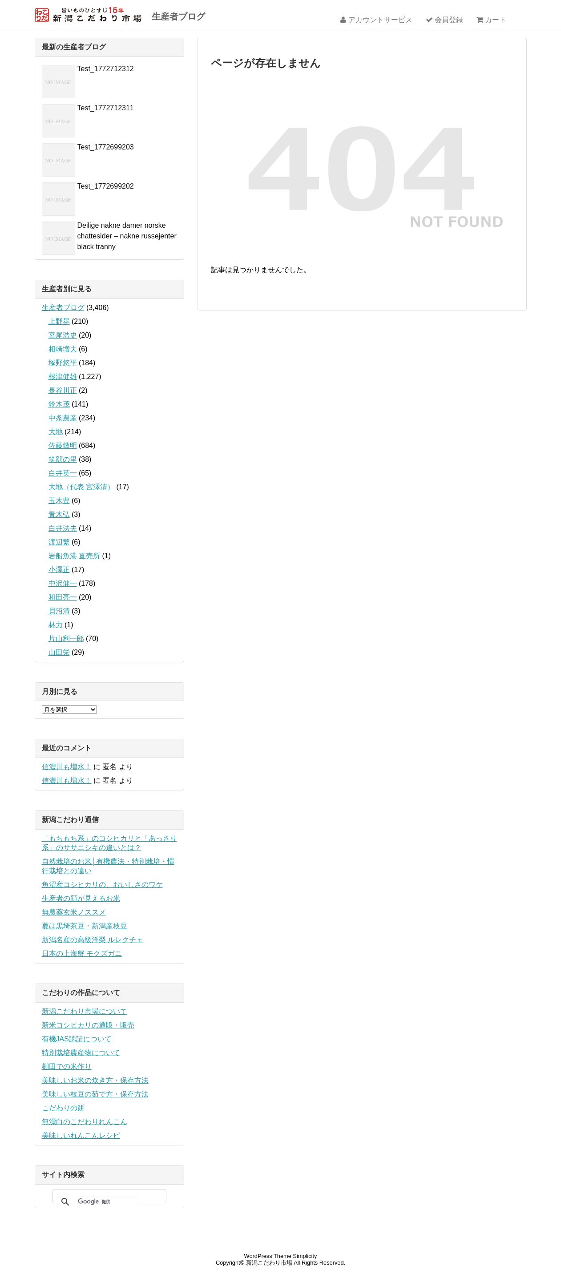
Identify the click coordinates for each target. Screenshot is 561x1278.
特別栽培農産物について (81, 1052)
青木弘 (59, 514)
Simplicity (305, 1256)
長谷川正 (62, 390)
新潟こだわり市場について (84, 1011)
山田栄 (59, 652)
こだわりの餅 (63, 1108)
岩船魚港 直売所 (74, 556)
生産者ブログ (178, 16)
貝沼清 (59, 611)
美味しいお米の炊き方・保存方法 (95, 1080)
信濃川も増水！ (67, 766)
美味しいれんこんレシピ (81, 1135)
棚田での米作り (67, 1066)
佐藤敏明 (62, 445)
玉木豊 (59, 500)
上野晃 (59, 321)
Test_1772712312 (105, 69)
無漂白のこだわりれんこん (84, 1121)
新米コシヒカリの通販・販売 (88, 1025)
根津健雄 (62, 376)
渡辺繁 (59, 542)
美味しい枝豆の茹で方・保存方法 (95, 1094)
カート (491, 20)
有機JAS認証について (77, 1039)
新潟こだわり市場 (269, 1262)
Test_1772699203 (105, 147)
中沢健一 (62, 583)
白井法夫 (62, 528)
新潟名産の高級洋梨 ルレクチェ (92, 939)
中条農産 (62, 418)
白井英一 (62, 473)
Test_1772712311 (105, 108)
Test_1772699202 (105, 186)
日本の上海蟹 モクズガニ (82, 953)
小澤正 (59, 569)
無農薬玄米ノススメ (74, 912)
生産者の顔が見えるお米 (81, 898)
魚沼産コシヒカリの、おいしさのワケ (102, 884)
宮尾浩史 (62, 335)
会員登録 (444, 20)
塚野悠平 (62, 363)
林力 (55, 625)
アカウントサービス (376, 20)
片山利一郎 (66, 638)
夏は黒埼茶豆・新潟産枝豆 (84, 926)
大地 (55, 431)
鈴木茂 (59, 404)
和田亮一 (62, 597)
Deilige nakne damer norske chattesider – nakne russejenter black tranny (127, 236)
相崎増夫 (62, 349)
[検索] (108, 1202)
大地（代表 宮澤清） (81, 487)
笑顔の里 (62, 459)
